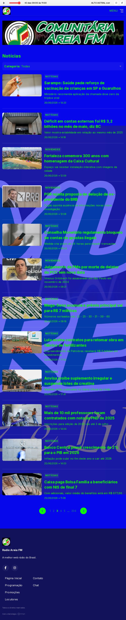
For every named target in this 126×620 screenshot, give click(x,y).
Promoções (12, 592)
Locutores (11, 599)
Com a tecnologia (13, 614)
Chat (36, 585)
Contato (38, 578)
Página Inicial (13, 578)
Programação (13, 585)
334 (73, 510)
